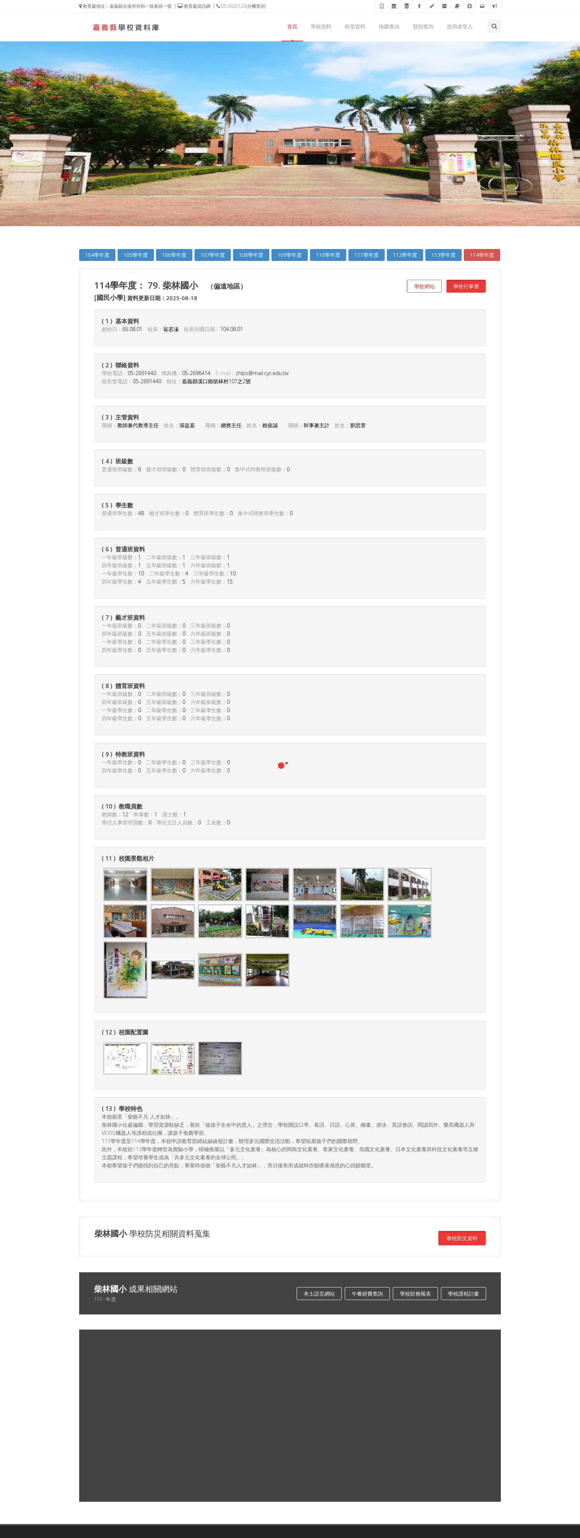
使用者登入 (460, 26)
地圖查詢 (389, 26)
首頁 (292, 26)
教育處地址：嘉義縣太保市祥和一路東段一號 (125, 6)
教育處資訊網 (194, 6)
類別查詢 (423, 26)
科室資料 (355, 26)
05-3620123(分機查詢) (241, 6)
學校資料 (321, 26)
